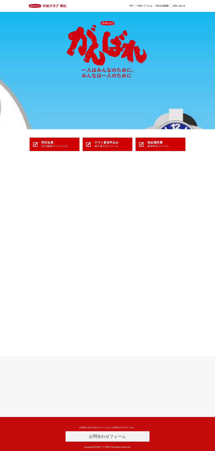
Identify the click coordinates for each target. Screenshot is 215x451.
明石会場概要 (162, 6)
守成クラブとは (144, 6)
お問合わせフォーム (107, 436)
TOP (131, 6)
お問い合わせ (178, 6)
